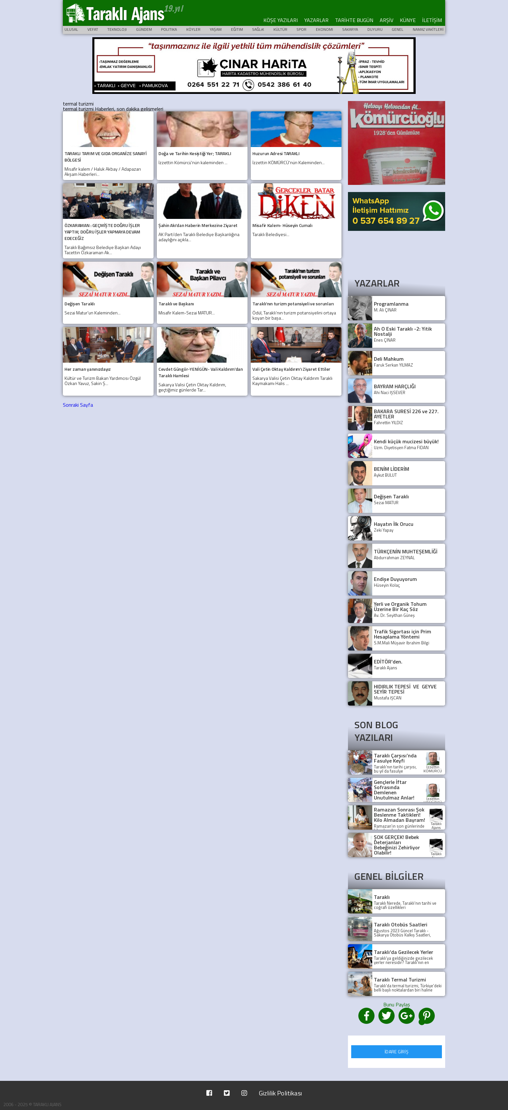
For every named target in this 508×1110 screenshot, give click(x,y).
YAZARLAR (316, 20)
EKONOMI (324, 29)
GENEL (397, 29)
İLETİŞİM (432, 20)
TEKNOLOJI (117, 29)
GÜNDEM (144, 29)
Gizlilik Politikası (280, 1093)
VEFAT (92, 29)
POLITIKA (169, 29)
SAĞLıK (258, 29)
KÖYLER (193, 29)
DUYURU (375, 29)
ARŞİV (386, 20)
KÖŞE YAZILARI (280, 20)
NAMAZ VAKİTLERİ (428, 29)
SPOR (301, 29)
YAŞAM (216, 29)
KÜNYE (408, 20)
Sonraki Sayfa (78, 405)
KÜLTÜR (280, 29)
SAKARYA (350, 29)
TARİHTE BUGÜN (354, 20)
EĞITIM (237, 29)
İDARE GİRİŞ (397, 1051)
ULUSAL (71, 29)
